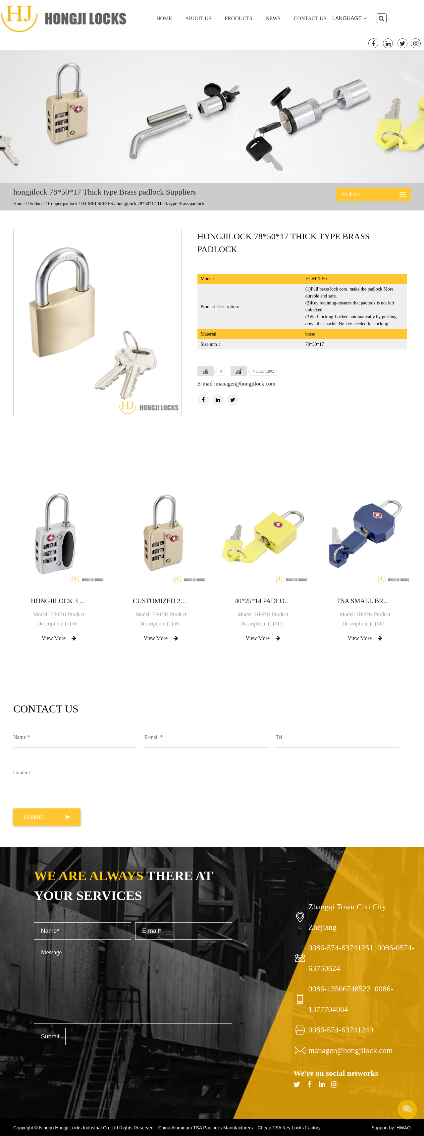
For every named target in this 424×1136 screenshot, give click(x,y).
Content (21, 772)
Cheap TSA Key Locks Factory (288, 1127)
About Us (198, 18)
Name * (21, 737)
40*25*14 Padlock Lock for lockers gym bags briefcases (263, 601)
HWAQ (404, 1127)
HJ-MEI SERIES (97, 203)
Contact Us (310, 18)
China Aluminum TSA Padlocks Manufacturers (205, 1127)
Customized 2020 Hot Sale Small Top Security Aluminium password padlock (161, 601)
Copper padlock (63, 203)
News (273, 18)
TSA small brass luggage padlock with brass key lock (365, 601)
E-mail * (153, 737)
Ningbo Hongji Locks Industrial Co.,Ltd (79, 1127)
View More (59, 638)
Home (164, 18)
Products (238, 18)
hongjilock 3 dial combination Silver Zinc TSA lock (59, 601)
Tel (279, 737)
